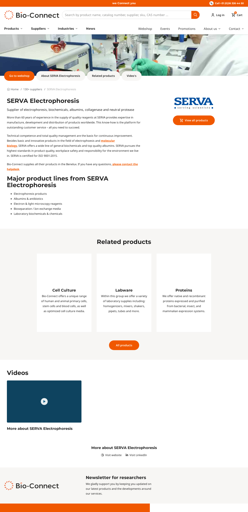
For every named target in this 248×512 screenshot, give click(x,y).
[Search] (126, 15)
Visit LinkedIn (136, 455)
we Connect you (124, 3)
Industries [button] (66, 29)
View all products (194, 120)
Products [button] (12, 29)
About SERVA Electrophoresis (60, 76)
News (90, 29)
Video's (131, 76)
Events (165, 29)
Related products (103, 76)
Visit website (111, 455)
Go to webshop (19, 76)
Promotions (186, 29)
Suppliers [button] (39, 29)
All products (124, 345)
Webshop (145, 29)
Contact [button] (235, 29)
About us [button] (211, 29)
